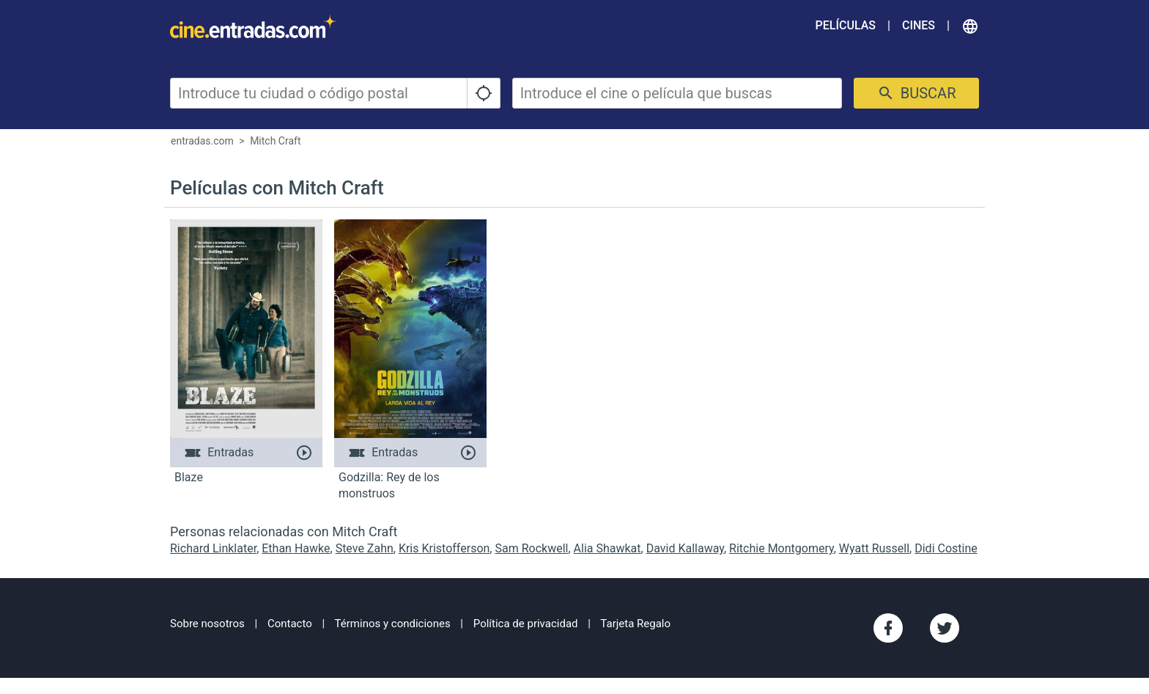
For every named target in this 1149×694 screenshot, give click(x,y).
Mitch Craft (275, 141)
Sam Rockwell (531, 548)
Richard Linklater (213, 548)
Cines (918, 25)
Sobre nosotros (207, 623)
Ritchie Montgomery (781, 548)
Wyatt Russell (874, 548)
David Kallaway (685, 548)
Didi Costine (946, 548)
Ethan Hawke (296, 548)
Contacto (289, 623)
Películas (846, 25)
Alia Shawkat (607, 548)
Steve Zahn (365, 548)
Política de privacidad (525, 623)
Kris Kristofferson (444, 548)
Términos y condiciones (393, 623)
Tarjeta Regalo (635, 623)
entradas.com (202, 141)
